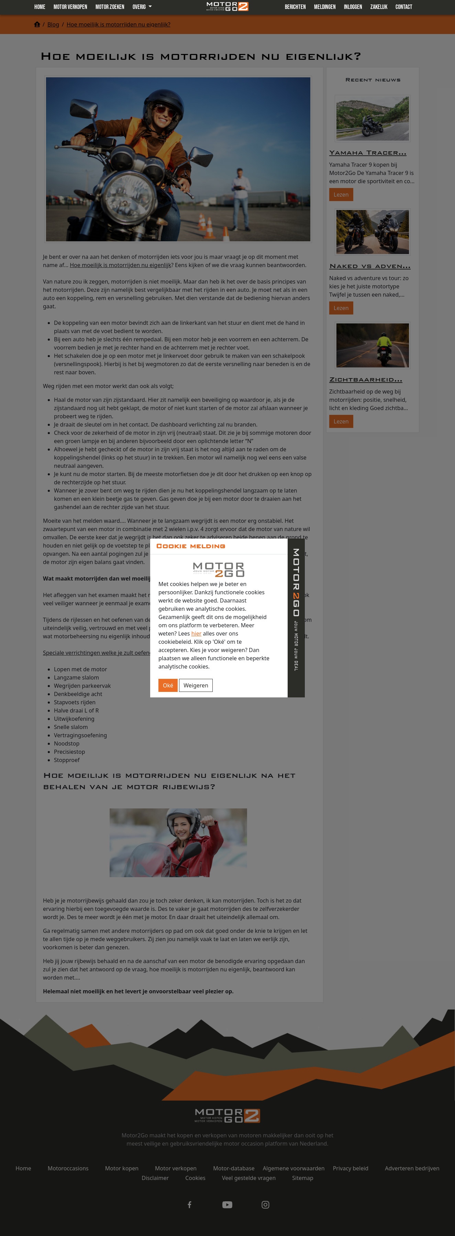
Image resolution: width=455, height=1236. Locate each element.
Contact (404, 7)
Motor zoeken (110, 7)
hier (196, 633)
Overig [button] (140, 7)
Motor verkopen (70, 7)
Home (39, 7)
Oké (168, 685)
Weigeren (196, 685)
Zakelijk (378, 7)
